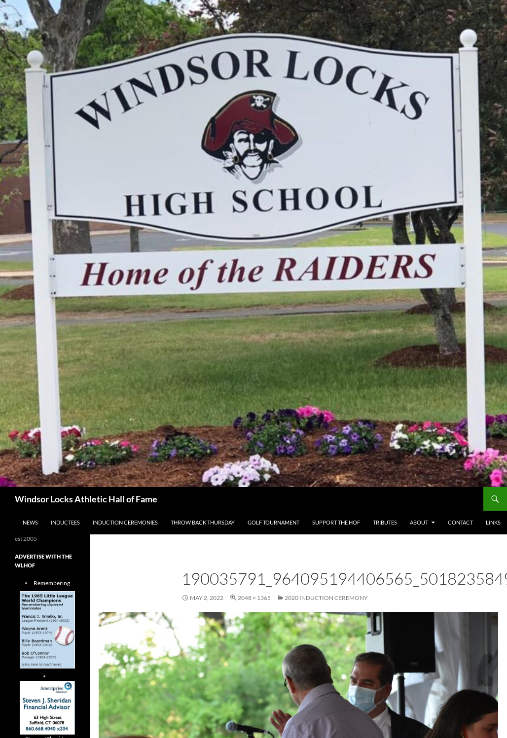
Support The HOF (336, 522)
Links (493, 522)
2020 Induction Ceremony (326, 597)
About (419, 522)
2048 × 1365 (254, 597)
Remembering (52, 583)
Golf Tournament (273, 522)
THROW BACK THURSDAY (203, 522)
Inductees (65, 522)
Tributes (385, 522)
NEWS (30, 522)
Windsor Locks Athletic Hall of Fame (86, 498)
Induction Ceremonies (125, 522)
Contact (460, 522)
